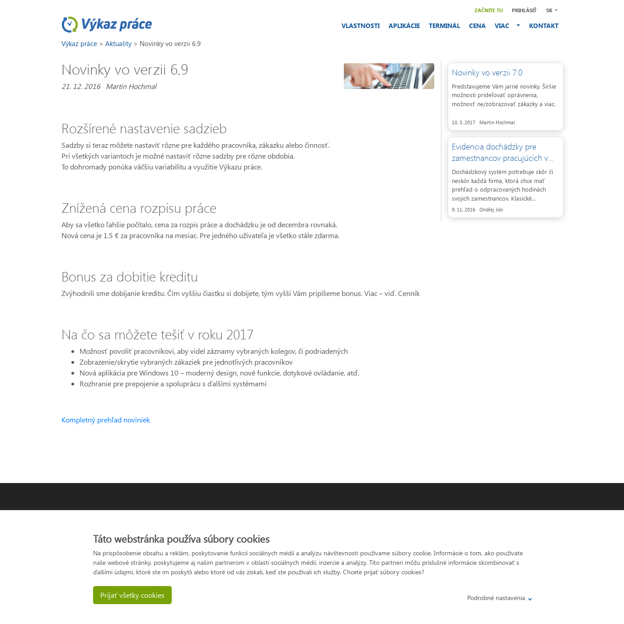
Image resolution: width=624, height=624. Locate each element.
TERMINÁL (444, 25)
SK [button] (550, 10)
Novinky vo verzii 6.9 (170, 43)
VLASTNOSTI (361, 25)
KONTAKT (543, 25)
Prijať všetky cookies (132, 595)
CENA (477, 25)
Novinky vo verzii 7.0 (487, 72)
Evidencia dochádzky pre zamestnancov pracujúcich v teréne (500, 157)
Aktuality (119, 43)
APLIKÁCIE (404, 25)
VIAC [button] (505, 25)
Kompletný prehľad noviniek (105, 419)
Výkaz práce (80, 43)
